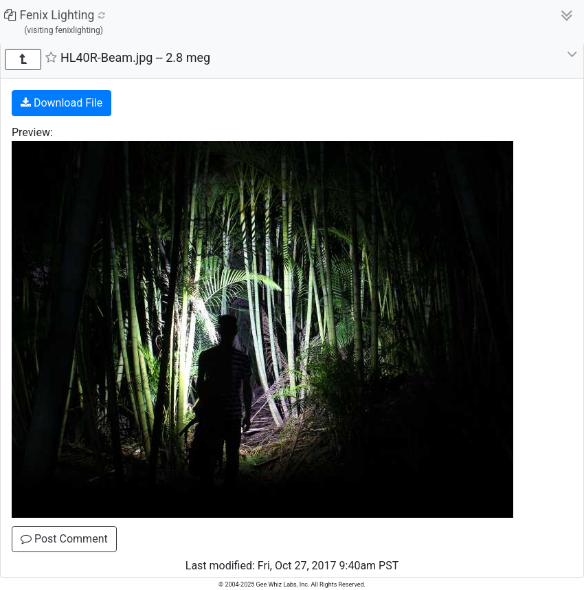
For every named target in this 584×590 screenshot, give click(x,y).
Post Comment (64, 538)
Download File (61, 102)
